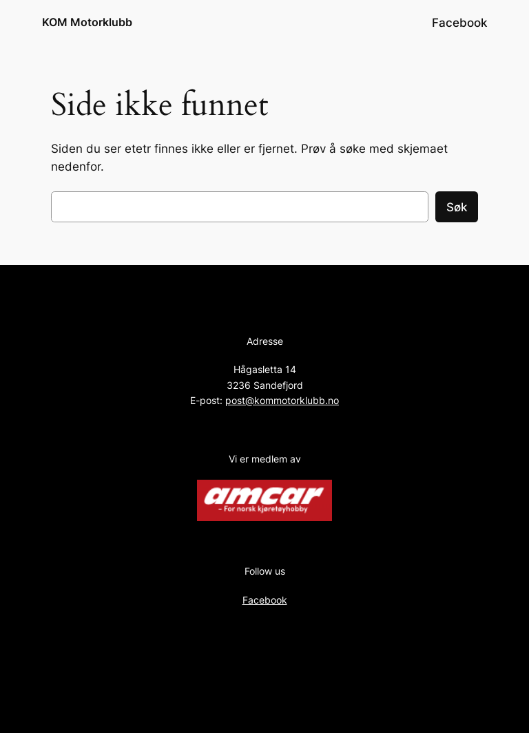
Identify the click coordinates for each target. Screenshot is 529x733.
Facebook (264, 600)
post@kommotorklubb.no (282, 400)
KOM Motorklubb (87, 22)
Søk (456, 207)
